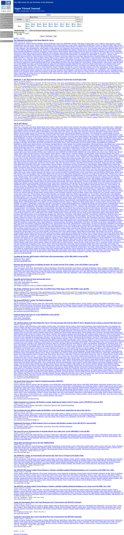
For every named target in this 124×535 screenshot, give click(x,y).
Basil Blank (85, 384)
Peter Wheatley (102, 248)
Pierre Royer (90, 226)
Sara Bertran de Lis (75, 329)
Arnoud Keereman (19, 187)
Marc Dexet (59, 162)
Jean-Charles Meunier (101, 203)
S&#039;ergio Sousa (114, 234)
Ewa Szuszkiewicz (117, 237)
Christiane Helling (39, 181)
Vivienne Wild (118, 371)
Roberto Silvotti (82, 232)
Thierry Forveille (45, 170)
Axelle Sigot (65, 232)
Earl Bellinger (41, 141)
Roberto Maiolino (43, 351)
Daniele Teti (27, 239)
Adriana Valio (48, 242)
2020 (51, 26)
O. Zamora (74, 413)
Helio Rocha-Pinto (70, 394)
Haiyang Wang (99, 246)
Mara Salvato (102, 65)
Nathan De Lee (38, 49)
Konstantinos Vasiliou (35, 243)
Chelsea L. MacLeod (97, 349)
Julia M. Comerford (51, 334)
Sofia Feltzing (29, 169)
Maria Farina (115, 167)
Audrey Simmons (47, 480)
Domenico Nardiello (94, 209)
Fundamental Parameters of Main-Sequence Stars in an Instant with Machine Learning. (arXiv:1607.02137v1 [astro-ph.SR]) (55, 423)
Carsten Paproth (93, 214)
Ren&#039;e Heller (27, 181)
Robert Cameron (28, 150)
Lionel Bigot (23, 142)
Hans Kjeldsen (62, 130)
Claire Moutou (104, 208)
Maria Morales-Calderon (103, 206)
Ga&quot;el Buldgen (56, 148)
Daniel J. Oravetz (57, 356)
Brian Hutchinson (89, 56)
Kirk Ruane (98, 226)
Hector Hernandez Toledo (34, 344)
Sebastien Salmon (65, 228)
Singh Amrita (80, 43)
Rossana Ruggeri (67, 362)
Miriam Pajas (60, 214)
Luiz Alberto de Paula (20, 161)
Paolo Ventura (112, 243)
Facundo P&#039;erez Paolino (25, 63)
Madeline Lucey (50, 60)
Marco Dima (36, 164)
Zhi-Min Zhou (65, 374)
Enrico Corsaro (18, 93)
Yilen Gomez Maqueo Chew (96, 341)
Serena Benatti (49, 141)
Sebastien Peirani (38, 357)
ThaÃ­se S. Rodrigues (65, 305)
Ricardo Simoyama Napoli (103, 232)
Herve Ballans (54, 137)
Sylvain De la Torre (19, 337)
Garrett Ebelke (104, 337)
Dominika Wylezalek (46, 73)
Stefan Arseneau (110, 43)
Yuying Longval (74, 195)
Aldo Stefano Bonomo (97, 144)
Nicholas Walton (82, 246)
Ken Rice (50, 223)
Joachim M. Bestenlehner (87, 437)
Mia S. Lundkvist (47, 272)
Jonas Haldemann (106, 178)
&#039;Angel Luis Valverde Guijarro (62, 242)
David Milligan (73, 204)
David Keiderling (29, 187)
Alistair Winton (72, 250)
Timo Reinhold (112, 222)
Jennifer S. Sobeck (77, 306)
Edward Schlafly (27, 231)
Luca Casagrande (109, 150)
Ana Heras (76, 127)
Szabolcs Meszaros (110, 112)
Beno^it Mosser (77, 208)
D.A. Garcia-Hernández (49, 462)
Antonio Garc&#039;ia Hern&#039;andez (67, 172)
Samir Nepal (70, 62)
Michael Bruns (27, 148)
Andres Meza (106, 352)
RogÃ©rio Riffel (46, 360)
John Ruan (59, 362)
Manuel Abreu (18, 131)
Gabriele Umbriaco (19, 242)
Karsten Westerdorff (77, 248)
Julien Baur (24, 329)
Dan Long (67, 349)
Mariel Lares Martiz (77, 192)
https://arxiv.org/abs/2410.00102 (23, 120)
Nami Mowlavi (113, 208)
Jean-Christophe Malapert (21, 198)
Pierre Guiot (42, 178)
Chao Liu (61, 349)
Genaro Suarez (37, 368)
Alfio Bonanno (46, 144)
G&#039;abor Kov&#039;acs (105, 189)
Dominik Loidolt (64, 195)
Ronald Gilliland (61, 462)
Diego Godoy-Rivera (53, 111)
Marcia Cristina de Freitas (83, 159)
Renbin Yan (66, 73)
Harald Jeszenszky (66, 184)
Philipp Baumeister (97, 139)
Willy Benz (118, 128)
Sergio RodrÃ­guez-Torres (91, 360)
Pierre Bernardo (101, 141)
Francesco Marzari (106, 200)
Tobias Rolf (120, 225)
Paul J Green (110, 53)
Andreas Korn (55, 434)
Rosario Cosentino (36, 156)
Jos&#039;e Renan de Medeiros (112, 159)
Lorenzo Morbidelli (33, 437)
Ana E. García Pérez (76, 492)
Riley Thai (53, 70)
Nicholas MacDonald (85, 349)
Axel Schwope (68, 67)
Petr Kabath (53, 130)
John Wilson (27, 373)
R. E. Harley (83, 343)
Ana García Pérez (118, 459)
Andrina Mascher (18, 201)
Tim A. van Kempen (101, 242)
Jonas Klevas (34, 189)
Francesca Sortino (103, 234)
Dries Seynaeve (108, 231)
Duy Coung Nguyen (51, 387)
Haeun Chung (118, 332)
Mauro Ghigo (68, 173)
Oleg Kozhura (27, 190)
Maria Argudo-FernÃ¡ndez (100, 326)
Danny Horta (72, 56)
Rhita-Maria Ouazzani (27, 214)
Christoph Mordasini (19, 208)
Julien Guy (56, 343)
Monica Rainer (93, 220)
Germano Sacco (54, 437)
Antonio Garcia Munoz (86, 172)
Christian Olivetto (58, 212)
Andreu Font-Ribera (49, 340)
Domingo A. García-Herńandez (61, 492)
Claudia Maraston (117, 351)
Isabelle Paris (115, 356)
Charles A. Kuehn (31, 272)
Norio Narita (104, 209)
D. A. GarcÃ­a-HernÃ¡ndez (25, 306)
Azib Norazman (113, 211)
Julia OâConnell (36, 356)
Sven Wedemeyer (18, 248)
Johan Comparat (74, 48)
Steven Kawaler (105, 186)
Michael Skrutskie (57, 480)
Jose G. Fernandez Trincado (114, 70)
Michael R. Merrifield (84, 352)
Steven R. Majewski (54, 351)
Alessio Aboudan (116, 130)
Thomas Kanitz (64, 186)
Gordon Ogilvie (39, 212)
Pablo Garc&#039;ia (74, 53)
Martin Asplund (83, 136)
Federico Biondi (56, 142)
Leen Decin (54, 161)
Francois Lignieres (27, 195)
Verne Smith (98, 292)
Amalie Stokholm (101, 236)
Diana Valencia (29, 242)
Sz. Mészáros (59, 459)
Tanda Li (39, 272)
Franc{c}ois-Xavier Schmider (40, 231)
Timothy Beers (25, 11)
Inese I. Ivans (40, 346)
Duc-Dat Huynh (92, 183)
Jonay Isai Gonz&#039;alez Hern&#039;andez (70, 175)
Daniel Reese (86, 222)
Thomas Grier (41, 343)
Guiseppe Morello (49, 208)
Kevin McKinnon (101, 60)
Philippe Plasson (110, 217)
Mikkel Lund (118, 195)
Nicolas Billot (32, 142)
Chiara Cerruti (104, 151)
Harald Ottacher (109, 212)
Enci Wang (45, 371)
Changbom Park (18, 357)
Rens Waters (107, 246)
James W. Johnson (39, 57)
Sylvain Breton (66, 147)
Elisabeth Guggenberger (67, 405)
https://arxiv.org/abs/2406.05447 (23, 253)
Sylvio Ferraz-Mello (59, 169)
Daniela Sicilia (38, 232)
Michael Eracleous (45, 338)
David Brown (107, 147)
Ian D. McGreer (63, 352)
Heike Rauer (17, 127)
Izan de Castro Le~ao (56, 159)
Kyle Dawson (47, 335)
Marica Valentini (38, 242)
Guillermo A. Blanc (105, 329)
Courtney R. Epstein (19, 505)
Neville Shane (102, 394)
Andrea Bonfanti (67, 144)
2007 (33, 24)
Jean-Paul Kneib (26, 348)
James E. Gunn (22, 392)
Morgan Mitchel (92, 204)
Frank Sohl (84, 234)
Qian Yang (73, 73)
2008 (39, 24)
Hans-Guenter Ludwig (108, 195)
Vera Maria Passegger (30, 215)
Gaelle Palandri (77, 214)
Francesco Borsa (40, 145)
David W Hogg (47, 56)
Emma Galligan (63, 53)
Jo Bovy (37, 46)
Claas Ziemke (96, 251)
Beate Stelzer (82, 236)
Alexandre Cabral (117, 148)
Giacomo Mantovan (82, 198)
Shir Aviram (30, 45)
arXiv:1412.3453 (18, 452)
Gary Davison (109, 158)
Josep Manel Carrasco (97, 150)
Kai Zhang (25, 374)
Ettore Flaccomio (102, 169)
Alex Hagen (62, 343)
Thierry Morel (40, 208)
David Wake (20, 371)
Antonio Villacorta (104, 245)
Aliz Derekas (41, 162)
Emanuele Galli (41, 172)
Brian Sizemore (18, 68)
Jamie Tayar (46, 70)
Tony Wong (30, 73)
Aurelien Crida (85, 156)
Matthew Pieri (114, 357)
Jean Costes (45, 156)
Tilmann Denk (33, 162)
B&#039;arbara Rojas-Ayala (108, 225)
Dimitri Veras (34, 245)
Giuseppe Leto (86, 194)
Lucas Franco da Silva (79, 170)
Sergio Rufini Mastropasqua (110, 226)
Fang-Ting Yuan (99, 373)
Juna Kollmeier (52, 293)
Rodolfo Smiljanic (24, 234)
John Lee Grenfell (34, 176)
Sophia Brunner (94, 384)
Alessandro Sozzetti (34, 236)
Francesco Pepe (91, 215)
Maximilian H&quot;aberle (101, 56)
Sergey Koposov (113, 436)
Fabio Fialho (69, 169)
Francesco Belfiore (52, 329)
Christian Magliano (78, 197)
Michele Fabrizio (96, 167)
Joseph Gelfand (85, 53)
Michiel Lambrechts (27, 192)
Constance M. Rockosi (77, 360)
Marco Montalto (60, 206)
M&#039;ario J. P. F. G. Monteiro (74, 206)
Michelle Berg (90, 45)
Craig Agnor (73, 131)
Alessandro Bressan (55, 147)
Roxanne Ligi (17, 195)
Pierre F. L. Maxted (71, 201)
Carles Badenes (47, 45)
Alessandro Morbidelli (117, 206)
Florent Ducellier (34, 166)
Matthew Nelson (40, 387)
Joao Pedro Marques (46, 200)
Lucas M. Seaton (77, 67)
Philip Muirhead (41, 209)
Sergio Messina (56, 203)
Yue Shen (111, 67)
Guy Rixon (94, 223)
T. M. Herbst (101, 54)
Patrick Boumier (104, 145)
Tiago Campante (48, 150)
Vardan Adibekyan (45, 131)
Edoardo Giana (77, 173)
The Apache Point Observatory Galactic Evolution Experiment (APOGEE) (38, 381)
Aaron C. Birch (66, 142)
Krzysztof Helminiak (50, 181)
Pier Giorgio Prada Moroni (97, 218)
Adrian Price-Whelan (88, 63)
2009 (45, 24)
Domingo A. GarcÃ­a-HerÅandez (56, 476)
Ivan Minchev (34, 282)
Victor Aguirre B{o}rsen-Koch (86, 131)
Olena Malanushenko (66, 351)
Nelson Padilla (74, 356)
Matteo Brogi (90, 147)
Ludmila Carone (86, 150)
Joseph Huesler (64, 183)
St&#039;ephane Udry (95, 128)
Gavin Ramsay (85, 128)
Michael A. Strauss (108, 367)
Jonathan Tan (38, 70)
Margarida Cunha (105, 156)
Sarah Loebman (28, 60)
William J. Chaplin (85, 106)
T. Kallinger (98, 346)
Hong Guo (49, 343)
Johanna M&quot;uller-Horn (59, 62)
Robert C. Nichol (113, 354)
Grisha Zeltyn (108, 73)
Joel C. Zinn (64, 83)
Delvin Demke (103, 49)
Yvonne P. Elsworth (76, 87)
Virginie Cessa (113, 151)
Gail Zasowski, (81, 416)
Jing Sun (44, 368)
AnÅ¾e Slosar (107, 365)
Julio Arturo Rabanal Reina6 (51, 220)
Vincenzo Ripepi (85, 223)
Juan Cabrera (32, 127)
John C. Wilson (31, 389)
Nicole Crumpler (92, 48)
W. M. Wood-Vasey (36, 373)
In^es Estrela (66, 167)
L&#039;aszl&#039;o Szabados (72, 237)
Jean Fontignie (18, 170)
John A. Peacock (28, 357)
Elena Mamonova (53, 198)
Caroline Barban (71, 137)
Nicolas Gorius (102, 175)
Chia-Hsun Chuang (108, 332)
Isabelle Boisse (27, 144)
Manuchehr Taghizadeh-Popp (56, 368)
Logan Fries (108, 51)
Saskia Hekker (93, 54)
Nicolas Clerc (32, 334)
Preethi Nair (76, 354)
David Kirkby (117, 346)
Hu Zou (89, 374)
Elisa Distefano (67, 164)
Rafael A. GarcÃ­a (81, 303)
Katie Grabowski (94, 53)
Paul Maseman (18, 387)
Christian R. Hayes (113, 343)
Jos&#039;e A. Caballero (105, 148)
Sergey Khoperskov (96, 57)
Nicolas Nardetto (83, 209)
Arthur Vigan (95, 245)
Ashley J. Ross (42, 362)
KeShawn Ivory (49, 346)
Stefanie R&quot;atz (46, 222)
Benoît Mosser (35, 494)
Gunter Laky (114, 190)
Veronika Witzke (90, 250)
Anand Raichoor (85, 359)
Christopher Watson (117, 246)
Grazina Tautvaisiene (88, 436)
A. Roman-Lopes (90, 416)
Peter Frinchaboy (117, 51)
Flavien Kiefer (78, 187)
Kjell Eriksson (22, 167)
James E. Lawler (118, 386)
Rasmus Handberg (19, 180)
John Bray (46, 147)
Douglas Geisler (45, 341)
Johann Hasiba (47, 180)
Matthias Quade (24, 220)
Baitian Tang (68, 368)
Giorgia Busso (85, 148)
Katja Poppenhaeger (19, 218)
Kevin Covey (83, 48)
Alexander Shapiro (19, 232)
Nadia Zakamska (81, 73)
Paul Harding (76, 343)
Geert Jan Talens (18, 239)
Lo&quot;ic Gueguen (107, 176)
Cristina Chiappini (54, 48)
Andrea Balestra (37, 137)
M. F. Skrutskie (98, 365)
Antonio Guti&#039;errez (63, 178)
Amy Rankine (23, 65)
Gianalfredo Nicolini (54, 211)
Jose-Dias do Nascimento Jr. (79, 164)
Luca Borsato (49, 145)
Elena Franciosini (44, 437)
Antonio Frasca (90, 170)
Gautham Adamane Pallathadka (34, 43)
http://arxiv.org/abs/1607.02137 (22, 428)
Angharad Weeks (28, 248)
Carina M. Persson (109, 215)
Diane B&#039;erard (70, 141)
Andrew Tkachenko (88, 70)
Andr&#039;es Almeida (69, 43)
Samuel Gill (85, 173)
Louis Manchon (63, 198)
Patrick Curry (114, 156)
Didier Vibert (60, 245)
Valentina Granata (23, 176)
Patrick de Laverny (65, 436)
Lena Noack (84, 211)
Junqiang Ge (37, 341)
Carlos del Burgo (98, 161)
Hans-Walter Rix (32, 65)
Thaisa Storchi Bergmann (95, 367)
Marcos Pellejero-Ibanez (50, 357)
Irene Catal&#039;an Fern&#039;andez (66, 151)
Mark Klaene (17, 348)
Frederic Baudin (87, 139)
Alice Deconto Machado (80, 335)
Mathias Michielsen (32, 204)
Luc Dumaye (43, 166)
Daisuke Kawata (115, 186)
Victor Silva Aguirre (113, 292)
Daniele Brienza (75, 147)
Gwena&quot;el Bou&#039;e (81, 145)
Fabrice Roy (83, 226)
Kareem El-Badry (63, 51)
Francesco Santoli (61, 229)
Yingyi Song (39, 68)
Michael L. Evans (68, 338)
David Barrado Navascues (42, 139)
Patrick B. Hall (64, 54)
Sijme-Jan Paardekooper (40, 214)
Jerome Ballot (63, 137)
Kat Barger (62, 327)
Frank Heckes (110, 180)
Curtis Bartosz (84, 327)
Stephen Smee (94, 387)
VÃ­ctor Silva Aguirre (111, 505)
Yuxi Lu (43, 60)
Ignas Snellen (56, 234)
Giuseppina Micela (113, 203)
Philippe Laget (106, 190)
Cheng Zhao (32, 374)
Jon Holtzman (56, 56)
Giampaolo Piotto (55, 128)
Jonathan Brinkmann (66, 330)
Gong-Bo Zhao (41, 374)
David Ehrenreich (88, 166)
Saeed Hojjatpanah (33, 183)
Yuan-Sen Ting (78, 70)
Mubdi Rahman (76, 359)
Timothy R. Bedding (42, 507)
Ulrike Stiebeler (91, 236)
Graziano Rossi (50, 362)
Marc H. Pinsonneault (20, 83)
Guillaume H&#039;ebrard (98, 180)
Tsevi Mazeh (80, 201)
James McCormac (112, 201)
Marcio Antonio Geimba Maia (29, 351)
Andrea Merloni (118, 60)
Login (2, 40)
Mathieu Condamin (93, 155)
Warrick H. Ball (55, 405)
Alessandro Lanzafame (65, 192)
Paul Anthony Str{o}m (27, 237)
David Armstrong (62, 136)
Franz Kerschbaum (60, 187)
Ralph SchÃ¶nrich (108, 363)
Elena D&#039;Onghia (111, 48)
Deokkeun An (87, 305)
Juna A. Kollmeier (28, 59)
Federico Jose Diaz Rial (108, 162)
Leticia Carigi (98, 46)
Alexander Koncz (73, 189)
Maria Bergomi (91, 141)
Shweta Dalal (33, 158)
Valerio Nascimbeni (113, 209)
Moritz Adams (36, 131)
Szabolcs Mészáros (23, 449)
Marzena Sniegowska (29, 68)
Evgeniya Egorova (53, 51)
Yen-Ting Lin (54, 349)
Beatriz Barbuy (54, 327)
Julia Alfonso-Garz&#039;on (73, 133)
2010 (51, 24)
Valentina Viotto (29, 246)
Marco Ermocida (31, 167)
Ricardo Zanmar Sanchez (44, 251)
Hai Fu (79, 340)
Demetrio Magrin (89, 197)
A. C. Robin (61, 394)
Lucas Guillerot (33, 178)
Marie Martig (17, 446)
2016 (28, 26)
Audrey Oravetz (107, 62)
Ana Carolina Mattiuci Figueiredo (55, 201)
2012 (62, 24)
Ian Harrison (28, 180)
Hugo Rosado (33, 226)
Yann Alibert (85, 133)
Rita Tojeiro (115, 368)
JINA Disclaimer (4, 36)
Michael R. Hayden (42, 392)
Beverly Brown (98, 147)
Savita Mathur (27, 86)
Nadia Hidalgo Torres (95, 181)
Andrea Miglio (55, 204)
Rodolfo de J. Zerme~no (30, 74)
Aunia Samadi (97, 228)
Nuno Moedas (102, 204)
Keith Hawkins (73, 54)
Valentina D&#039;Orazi (105, 164)
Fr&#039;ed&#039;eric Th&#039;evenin (50, 239)
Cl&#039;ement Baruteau (67, 139)
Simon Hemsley (61, 181)
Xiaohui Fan (81, 51)
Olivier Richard (58, 223)
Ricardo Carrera (49, 332)
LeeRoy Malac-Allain (117, 197)
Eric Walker (23, 389)
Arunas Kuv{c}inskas (47, 190)
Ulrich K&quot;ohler (55, 189)
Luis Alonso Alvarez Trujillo (48, 134)
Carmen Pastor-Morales (43, 215)
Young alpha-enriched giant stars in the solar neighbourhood (34, 443)
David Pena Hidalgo (80, 215)
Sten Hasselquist (92, 343)
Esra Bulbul (79, 46)
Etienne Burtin (96, 330)
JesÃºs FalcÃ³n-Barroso (80, 338)
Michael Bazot (116, 139)
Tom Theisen (34, 239)
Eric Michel (23, 204)
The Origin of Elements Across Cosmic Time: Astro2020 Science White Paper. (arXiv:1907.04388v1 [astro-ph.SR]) (51, 289)
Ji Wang (87, 71)
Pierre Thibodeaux (69, 70)
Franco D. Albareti (19, 326)
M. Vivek (115, 370)
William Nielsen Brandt (46, 46)
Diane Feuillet (29, 340)
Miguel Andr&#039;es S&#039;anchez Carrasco (30, 229)
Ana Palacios (68, 214)
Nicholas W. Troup (37, 395)
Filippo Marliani (96, 127)
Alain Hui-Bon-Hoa (74, 183)
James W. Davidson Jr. (37, 335)
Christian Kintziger (88, 187)
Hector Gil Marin (65, 341)
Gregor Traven (30, 240)
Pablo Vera (60, 71)
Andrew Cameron (38, 150)
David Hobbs (114, 181)
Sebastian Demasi (82, 49)
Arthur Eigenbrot (113, 337)
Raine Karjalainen (85, 186)
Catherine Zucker (18, 74)
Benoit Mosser (67, 89)
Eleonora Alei (41, 133)
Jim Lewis (105, 436)
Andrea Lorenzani (96, 195)
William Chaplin (23, 153)
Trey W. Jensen (66, 346)
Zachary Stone (75, 68)
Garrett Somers (36, 367)
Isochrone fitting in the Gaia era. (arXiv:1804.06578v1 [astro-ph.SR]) (36, 314)
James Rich (116, 359)
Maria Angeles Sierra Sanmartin (52, 232)
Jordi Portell (45, 218)
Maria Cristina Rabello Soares (68, 220)
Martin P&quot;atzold (56, 215)
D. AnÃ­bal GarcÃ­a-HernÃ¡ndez (98, 390)
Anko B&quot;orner (109, 144)
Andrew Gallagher (31, 172)
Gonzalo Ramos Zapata (34, 222)
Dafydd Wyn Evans (75, 167)
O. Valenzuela (57, 370)
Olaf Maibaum (107, 197)
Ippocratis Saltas (75, 228)
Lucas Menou (24, 203)
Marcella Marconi (103, 198)
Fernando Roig (96, 225)
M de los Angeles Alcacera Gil (28, 133)
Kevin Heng (69, 181)
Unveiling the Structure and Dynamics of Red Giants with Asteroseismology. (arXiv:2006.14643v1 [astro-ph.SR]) (51, 256)
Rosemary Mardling (113, 198)
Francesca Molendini (112, 204)
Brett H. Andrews (71, 326)
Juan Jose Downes (56, 337)
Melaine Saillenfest (44, 228)
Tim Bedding (22, 141)
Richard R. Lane (54, 348)
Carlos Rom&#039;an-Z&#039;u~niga (48, 65)
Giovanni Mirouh (82, 204)
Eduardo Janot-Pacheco (43, 130)
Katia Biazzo (109, 141)
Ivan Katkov (76, 57)
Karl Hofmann (23, 183)
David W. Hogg (52, 344)
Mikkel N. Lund (118, 269)
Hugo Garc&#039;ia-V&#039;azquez (103, 172)
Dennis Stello (26, 90)
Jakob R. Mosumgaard (50, 268)
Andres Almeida (41, 326)
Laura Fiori (94, 169)
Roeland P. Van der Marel (49, 71)
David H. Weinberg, (48, 395)
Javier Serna (95, 67)
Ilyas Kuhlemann (58, 190)
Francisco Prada (33, 359)
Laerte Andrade (95, 134)
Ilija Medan (110, 60)
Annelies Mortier (67, 208)
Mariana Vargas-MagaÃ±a (82, 370)
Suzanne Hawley (102, 343)
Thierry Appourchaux (108, 128)
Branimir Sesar (50, 365)
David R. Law (80, 348)
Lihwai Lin (42, 349)
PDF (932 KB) (25, 513)
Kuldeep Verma (51, 245)
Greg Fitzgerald (44, 386)
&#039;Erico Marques (34, 200)
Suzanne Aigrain (107, 131)
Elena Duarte (25, 166)
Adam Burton (102, 384)
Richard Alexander (59, 133)
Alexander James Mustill (71, 209)
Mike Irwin (117, 183)
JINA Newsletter (4, 34)
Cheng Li (113, 348)
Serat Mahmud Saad (92, 65)
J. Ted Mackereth (108, 349)
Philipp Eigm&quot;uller (100, 166)
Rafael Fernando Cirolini (21, 334)
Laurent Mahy (98, 197)
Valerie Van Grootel (89, 242)
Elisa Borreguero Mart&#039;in (27, 145)
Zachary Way (93, 71)
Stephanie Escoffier (56, 338)
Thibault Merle (32, 203)
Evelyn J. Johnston (60, 57)
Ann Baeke (120, 136)
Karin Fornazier (35, 170)
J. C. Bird (40, 415)
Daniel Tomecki (104, 239)
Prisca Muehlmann (31, 209)
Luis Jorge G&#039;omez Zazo (32, 175)
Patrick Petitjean (105, 357)
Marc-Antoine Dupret (65, 166)
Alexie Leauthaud (89, 348)
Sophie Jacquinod (31, 184)
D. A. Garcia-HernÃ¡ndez (114, 340)
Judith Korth (82, 189)
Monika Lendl (77, 194)
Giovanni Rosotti (42, 226)
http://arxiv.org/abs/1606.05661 (22, 439)
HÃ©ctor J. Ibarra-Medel (29, 346)
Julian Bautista (32, 329)
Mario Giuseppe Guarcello (93, 176)
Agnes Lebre (26, 194)
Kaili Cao (106, 98)
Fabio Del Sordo (108, 161)
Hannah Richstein (19, 360)
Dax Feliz (21, 169)
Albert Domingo (92, 164)
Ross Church (115, 153)
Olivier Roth (50, 226)
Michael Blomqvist (19, 330)
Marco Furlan (109, 170)
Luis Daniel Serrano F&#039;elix (39, 53)
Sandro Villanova (68, 71)
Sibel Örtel (90, 271)
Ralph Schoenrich (38, 434)
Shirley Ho (45, 344)
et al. (24, 274)
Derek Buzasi (93, 148)
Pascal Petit (40, 217)
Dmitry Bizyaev (117, 45)
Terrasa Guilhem (24, 178)
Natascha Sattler (18, 67)
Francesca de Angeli (24, 159)
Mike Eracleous (73, 51)
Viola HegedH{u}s (83, 54)
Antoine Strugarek (39, 237)
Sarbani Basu (17, 104)
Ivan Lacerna (77, 59)
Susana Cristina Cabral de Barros (40, 159)
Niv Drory (118, 49)
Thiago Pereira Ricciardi (40, 223)
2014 (74, 24)
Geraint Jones (23, 186)
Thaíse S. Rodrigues (56, 271)
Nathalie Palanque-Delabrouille (88, 356)
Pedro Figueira (86, 169)
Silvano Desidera (50, 162)
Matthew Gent (50, 173)
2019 (45, 26)
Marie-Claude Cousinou (91, 334)
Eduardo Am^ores (85, 134)
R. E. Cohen (47, 415)
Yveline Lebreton (35, 194)
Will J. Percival (71, 357)
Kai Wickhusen (24, 250)
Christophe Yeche (89, 373)
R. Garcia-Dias (102, 340)
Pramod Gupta (47, 54)
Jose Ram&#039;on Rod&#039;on (107, 220)
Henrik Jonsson (60, 112)
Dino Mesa (49, 203)
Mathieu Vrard (112, 86)
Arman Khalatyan (86, 57)
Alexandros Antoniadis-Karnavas (109, 134)
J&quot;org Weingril (39, 248)
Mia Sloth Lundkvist (19, 197)
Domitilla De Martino (97, 159)
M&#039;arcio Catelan (84, 151)
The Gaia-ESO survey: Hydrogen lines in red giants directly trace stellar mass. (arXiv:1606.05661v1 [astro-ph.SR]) (52, 431)
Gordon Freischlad (61, 340)
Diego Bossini (58, 145)
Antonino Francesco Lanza (51, 192)
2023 (68, 26)
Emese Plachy (101, 217)
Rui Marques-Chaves (19, 352)
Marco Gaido (21, 172)
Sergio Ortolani (87, 212)
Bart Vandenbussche (22, 243)
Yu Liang (27, 349)
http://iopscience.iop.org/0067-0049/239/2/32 (26, 311)
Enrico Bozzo (30, 147)
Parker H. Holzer (87, 344)
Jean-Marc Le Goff (100, 348)
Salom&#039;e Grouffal (69, 176)
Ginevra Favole (99, 338)
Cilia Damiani (50, 158)
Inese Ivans (60, 392)
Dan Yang (29, 251)
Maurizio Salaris (55, 228)
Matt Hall (69, 343)
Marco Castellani (32, 151)
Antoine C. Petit (31, 217)
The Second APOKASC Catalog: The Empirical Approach (33, 300)
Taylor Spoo (43, 117)
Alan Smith (85, 130)
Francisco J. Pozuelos (84, 218)
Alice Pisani (25, 359)
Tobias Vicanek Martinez (71, 245)
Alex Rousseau (67, 226)
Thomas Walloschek (71, 246)
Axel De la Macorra (114, 335)
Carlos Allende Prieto (96, 133)
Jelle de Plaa (30, 161)
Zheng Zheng (116, 73)
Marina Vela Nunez (80, 243)
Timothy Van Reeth (113, 242)
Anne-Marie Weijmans (104, 71)
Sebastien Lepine (96, 59)
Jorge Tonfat (113, 239)
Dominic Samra (106, 228)
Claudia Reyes (95, 114)
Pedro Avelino (113, 136)
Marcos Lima (34, 349)
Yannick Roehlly (86, 225)
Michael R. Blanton (29, 46)
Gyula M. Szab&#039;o (105, 237)
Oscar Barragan (54, 139)
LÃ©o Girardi (55, 305)
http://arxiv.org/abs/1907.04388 (22, 296)
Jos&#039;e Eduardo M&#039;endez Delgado (63, 49)
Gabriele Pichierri (58, 217)
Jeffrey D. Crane (111, 334)
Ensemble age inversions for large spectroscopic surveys (32, 279)
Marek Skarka (116, 232)
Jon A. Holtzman (77, 344)
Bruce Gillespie (55, 341)
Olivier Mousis (95, 208)
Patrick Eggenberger (76, 166)
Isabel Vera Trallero (25, 245)
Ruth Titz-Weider (83, 239)
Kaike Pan (100, 356)
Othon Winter (51, 250)
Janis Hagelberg (96, 178)
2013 (68, 24)
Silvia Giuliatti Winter (102, 173)
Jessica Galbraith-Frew (71, 390)
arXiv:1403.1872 (18, 526)
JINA (2, 31)
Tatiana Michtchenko (44, 204)
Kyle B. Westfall (90, 371)
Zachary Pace (66, 356)
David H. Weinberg (80, 371)
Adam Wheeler (115, 71)
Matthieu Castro (41, 151)
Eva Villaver (113, 245)
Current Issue (3, 13)
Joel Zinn (64, 303)
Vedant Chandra (44, 48)
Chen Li (108, 348)
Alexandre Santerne (50, 229)
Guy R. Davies (38, 269)
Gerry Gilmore (95, 434)
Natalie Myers (26, 62)
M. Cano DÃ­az (28, 332)
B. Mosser (30, 416)
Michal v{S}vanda (57, 237)
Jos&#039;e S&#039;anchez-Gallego (24, 70)
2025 (80, 26)
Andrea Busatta (76, 148)
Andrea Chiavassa (66, 153)
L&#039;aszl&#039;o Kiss (113, 187)
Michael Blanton (116, 329)
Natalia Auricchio (103, 136)
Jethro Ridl (27, 360)
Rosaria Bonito (86, 144)
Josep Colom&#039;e (82, 155)
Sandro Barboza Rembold (98, 359)
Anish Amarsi (60, 134)
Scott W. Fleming (39, 340)
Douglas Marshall (70, 200)
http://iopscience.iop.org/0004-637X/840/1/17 (26, 419)
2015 (80, 24)
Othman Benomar (59, 141)
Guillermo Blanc (18, 46)
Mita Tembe (90, 368)
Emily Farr (89, 51)
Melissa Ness (78, 62)
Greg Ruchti (47, 434)
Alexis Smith (41, 234)
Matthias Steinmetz (65, 68)
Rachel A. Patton (109, 101)
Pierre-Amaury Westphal (90, 248)
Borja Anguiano (40, 295)
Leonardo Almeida (107, 133)
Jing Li (104, 59)
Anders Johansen (112, 184)
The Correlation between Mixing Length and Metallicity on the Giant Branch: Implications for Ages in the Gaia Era (52, 410)
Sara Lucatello (35, 293)
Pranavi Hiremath (38, 56)
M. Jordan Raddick (65, 359)
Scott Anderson (61, 326)
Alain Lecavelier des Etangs (48, 194)
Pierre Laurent (71, 348)
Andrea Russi (28, 228)
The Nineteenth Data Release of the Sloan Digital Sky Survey (34, 40)
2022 (62, 26)
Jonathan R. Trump (28, 71)
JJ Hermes (86, 181)
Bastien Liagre (23, 101)
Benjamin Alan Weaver (54, 371)
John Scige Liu (55, 195)
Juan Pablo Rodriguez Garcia (59, 225)
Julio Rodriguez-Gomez (74, 225)
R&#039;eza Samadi (86, 228)
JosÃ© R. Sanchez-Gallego (26, 363)
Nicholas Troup (18, 71)
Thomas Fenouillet (39, 169)
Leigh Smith (48, 234)
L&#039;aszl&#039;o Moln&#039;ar (24, 206)
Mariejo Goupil (68, 127)
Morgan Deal (47, 161)
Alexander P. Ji (22, 57)
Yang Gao (84, 340)
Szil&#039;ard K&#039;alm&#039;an (48, 186)
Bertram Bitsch (75, 142)
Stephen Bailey (45, 327)
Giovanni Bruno (18, 148)
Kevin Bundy (88, 330)
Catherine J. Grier (32, 343)
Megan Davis (29, 49)
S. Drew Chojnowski (62, 473)
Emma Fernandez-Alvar (110, 338)
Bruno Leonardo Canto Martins (62, 150)
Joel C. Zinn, (82, 374)
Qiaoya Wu (37, 73)
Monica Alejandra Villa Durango (23, 51)
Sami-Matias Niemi (74, 211)
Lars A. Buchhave (37, 148)
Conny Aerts (24, 127)
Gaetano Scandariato (107, 229)
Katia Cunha (101, 48)
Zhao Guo (113, 271)
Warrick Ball (46, 137)
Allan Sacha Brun (116, 147)
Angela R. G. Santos (70, 103)
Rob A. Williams (18, 373)
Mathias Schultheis (113, 478)
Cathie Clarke (26, 155)
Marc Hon (94, 269)
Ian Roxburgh (75, 226)
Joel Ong (79, 212)
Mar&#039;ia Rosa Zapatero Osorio (62, 251)
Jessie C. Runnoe (77, 362)
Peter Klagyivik (18, 189)
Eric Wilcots (110, 371)
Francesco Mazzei (101, 201)
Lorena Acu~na (26, 131)
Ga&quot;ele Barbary (83, 137)
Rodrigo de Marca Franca (65, 170)
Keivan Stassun (55, 68)
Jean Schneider (54, 231)
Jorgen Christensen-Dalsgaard (103, 153)
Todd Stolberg (111, 387)
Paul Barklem (22, 139)
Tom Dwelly (36, 51)
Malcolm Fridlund (100, 170)
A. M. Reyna (109, 359)
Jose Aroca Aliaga (73, 136)
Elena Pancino (41, 436)
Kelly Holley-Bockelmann (65, 344)
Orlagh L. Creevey (75, 156)
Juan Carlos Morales (90, 206)
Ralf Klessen (106, 57)
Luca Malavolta (33, 198)
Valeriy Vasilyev (46, 243)
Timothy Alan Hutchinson (113, 344)
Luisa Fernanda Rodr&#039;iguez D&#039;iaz (37, 225)
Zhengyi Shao (59, 365)
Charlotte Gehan (41, 173)
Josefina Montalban (49, 206)
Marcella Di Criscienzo (69, 162)
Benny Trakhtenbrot (100, 70)
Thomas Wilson (33, 250)
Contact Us (3, 27)
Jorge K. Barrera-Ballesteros (60, 45)
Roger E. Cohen (41, 334)
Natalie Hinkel (106, 181)
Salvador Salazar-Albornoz (89, 362)
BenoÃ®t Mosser (108, 392)
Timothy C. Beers (107, 306)
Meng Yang (71, 373)
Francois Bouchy (67, 145)
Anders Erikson (50, 127)
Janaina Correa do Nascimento (75, 334)
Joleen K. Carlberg (108, 46)
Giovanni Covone (64, 156)
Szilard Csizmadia (95, 156)
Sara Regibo (94, 222)
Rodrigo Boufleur (94, 145)
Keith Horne (64, 56)
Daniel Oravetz (64, 478)
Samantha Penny (62, 357)
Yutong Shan (117, 231)
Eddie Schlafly (76, 363)
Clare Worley (24, 437)
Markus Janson (56, 184)
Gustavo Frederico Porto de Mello (59, 218)
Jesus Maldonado (43, 198)
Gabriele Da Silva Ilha (67, 335)
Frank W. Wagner (60, 246)
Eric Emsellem (36, 338)
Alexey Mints (26, 271)
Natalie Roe (115, 360)
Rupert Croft (120, 334)
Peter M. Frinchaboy (30, 109)
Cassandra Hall (116, 178)
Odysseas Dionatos (56, 164)
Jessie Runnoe (82, 65)
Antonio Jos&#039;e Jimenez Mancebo (89, 184)
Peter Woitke (99, 250)
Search (2, 18)
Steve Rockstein (102, 223)
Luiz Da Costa (56, 335)
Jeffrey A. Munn (18, 394)
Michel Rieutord (75, 223)
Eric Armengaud (113, 326)
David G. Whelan (101, 371)
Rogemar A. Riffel (36, 360)
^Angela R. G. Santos (73, 229)
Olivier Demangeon (23, 162)
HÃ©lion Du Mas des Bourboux (83, 337)
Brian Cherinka (67, 332)
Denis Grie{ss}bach (44, 176)
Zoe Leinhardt (61, 194)
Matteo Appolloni (43, 136)
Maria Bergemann (82, 141)
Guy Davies (94, 158)
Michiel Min (69, 130)
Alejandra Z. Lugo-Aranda (62, 60)
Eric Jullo (92, 346)
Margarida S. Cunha (76, 272)
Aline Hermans (78, 181)
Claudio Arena (53, 136)
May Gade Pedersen (68, 215)
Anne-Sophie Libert (104, 194)
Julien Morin (58, 208)
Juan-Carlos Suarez (94, 130)
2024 (74, 26)
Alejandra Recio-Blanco (52, 436)
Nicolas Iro (101, 183)
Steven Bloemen (111, 460)
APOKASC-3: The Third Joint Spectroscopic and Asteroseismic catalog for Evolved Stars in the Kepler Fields (50, 79)
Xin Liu (21, 60)
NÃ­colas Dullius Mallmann (93, 351)
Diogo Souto (46, 68)
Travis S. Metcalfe (19, 463)
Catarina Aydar (38, 45)
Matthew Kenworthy (49, 187)
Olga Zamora (98, 306)
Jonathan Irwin (109, 183)
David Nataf (22, 293)
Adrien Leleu (69, 194)
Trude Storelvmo (111, 236)
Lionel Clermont (45, 155)
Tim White (110, 248)
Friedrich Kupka (68, 190)
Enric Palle (85, 214)
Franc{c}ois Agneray (64, 131)
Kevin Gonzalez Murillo (90, 175)
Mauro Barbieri (94, 137)
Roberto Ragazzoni (74, 128)
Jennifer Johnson (49, 57)
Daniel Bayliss (108, 139)
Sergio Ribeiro (29, 223)
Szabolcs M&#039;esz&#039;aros (40, 62)
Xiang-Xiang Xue (58, 73)
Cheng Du (70, 337)
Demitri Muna (60, 354)
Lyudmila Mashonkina (84, 434)
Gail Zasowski (99, 73)
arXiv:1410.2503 (18, 466)
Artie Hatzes (74, 180)
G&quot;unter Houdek (45, 183)
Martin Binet (39, 142)
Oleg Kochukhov (43, 189)
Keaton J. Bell (54, 92)
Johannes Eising (112, 166)
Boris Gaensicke (54, 53)
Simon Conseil (104, 155)
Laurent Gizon (59, 127)
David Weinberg (46, 292)
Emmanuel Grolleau (56, 176)
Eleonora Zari (91, 73)
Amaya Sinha (118, 67)
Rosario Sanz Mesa (84, 229)
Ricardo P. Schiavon (31, 384)
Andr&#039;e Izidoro (20, 184)
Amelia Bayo (98, 436)
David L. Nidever (62, 387)
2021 (56, 26)
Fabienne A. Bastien (23, 415)
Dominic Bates (101, 327)
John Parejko (107, 356)
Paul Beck (83, 460)
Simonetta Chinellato (78, 153)
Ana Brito (83, 147)
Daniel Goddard (83, 341)
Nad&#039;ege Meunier (87, 203)
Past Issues (3, 16)
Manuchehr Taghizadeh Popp (73, 63)
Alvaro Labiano (87, 190)
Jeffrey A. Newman (102, 354)
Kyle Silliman (73, 232)
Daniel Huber (103, 97)
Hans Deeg (61, 161)
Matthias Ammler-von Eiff (72, 134)
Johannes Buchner (70, 46)
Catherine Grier (18, 54)
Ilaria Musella (60, 209)
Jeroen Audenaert (93, 136)
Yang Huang (79, 56)
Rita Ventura (103, 243)
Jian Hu (95, 344)
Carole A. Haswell (57, 180)
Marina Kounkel (37, 59)
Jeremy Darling (20, 49)
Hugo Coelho (54, 155)
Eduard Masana (116, 200)
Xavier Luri (29, 197)
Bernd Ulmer (96, 240)
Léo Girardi (29, 460)
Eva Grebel (103, 53)
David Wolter (107, 250)
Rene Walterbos (29, 371)
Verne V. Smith (22, 117)
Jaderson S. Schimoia (66, 363)
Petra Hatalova (66, 180)
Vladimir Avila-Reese (25, 327)
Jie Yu (34, 251)
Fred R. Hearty (67, 386)
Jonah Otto (116, 62)
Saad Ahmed (99, 131)
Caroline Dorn (116, 164)
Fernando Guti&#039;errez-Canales (81, 178)
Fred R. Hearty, (35, 308)
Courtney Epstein (34, 386)
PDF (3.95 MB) (25, 483)
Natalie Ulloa (38, 71)
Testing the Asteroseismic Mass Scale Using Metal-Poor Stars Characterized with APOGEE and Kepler (48, 517)
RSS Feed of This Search (21, 534)
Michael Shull (78, 365)
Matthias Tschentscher (69, 240)
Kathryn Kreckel (47, 59)
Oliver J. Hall (76, 269)
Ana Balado (29, 137)
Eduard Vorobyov (40, 246)
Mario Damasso (41, 158)
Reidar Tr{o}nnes (48, 240)
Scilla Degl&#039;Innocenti (73, 161)
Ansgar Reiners (102, 222)
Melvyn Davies (86, 158)
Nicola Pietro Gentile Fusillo (22, 53)
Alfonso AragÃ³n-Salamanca (84, 326)
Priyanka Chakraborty (20, 48)
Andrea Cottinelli (54, 156)
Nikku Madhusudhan (56, 197)
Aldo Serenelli (34, 84)
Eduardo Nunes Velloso (93, 243)
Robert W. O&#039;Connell (51, 478)
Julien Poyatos (73, 218)
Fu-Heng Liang (110, 59)
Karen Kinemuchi (108, 346)
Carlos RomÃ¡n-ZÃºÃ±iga (29, 362)
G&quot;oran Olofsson (70, 212)
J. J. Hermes (109, 54)
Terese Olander (48, 212)
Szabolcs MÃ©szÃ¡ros (26, 305)
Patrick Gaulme (55, 93)
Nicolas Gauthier (31, 173)
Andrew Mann (72, 198)
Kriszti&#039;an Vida (85, 245)
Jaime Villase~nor (79, 71)
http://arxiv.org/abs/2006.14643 (22, 261)
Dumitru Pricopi (110, 218)
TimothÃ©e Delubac (93, 335)
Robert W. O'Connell (45, 494)
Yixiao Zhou (87, 251)
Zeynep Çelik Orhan (44, 271)
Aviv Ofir (31, 212)
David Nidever (87, 62)
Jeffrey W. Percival (82, 357)
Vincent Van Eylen (79, 242)
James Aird (59, 43)
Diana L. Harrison (37, 180)
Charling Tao (75, 368)
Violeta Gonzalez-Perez (111, 341)
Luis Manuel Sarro (96, 229)
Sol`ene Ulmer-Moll (106, 240)
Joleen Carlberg (107, 293)
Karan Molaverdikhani (25, 354)
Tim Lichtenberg (115, 194)
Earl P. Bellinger (18, 405)
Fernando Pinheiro (81, 217)
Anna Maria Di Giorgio (82, 162)
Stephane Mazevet (90, 201)
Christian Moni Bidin (107, 45)
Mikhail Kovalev (72, 434)
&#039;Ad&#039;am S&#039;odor (71, 234)
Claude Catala (51, 151)
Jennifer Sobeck (82, 292)
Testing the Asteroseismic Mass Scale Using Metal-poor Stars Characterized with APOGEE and (47, 502)
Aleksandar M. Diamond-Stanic (34, 337)
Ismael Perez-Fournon (94, 357)
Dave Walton (91, 246)
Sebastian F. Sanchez (112, 65)
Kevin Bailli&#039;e (19, 137)
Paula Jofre (30, 57)
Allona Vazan (70, 243)
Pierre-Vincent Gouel (113, 175)
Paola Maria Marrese (58, 200)
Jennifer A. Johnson (64, 100)
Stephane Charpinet (33, 153)
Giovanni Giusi (113, 173)
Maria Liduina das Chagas (73, 158)
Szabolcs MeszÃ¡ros (96, 352)
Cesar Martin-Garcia (107, 127)
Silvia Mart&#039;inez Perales (84, 200)
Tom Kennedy (39, 187)
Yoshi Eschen (58, 167)
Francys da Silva (24, 158)
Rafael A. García (57, 269)
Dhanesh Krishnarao (58, 59)
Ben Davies (101, 158)
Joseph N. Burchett (88, 46)
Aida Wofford (22, 73)
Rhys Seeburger (87, 67)
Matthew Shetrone (76, 115)
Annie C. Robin (66, 360)
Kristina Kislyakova (99, 187)
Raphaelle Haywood (84, 180)
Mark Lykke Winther (61, 250)
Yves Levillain (95, 194)
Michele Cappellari (38, 332)
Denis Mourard (86, 208)
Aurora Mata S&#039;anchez (115, 68)
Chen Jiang (75, 184)
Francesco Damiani (60, 158)
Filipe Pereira (99, 215)
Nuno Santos (77, 130)
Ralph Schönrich (74, 523)
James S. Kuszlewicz (19, 272)
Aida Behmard (82, 45)
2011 (56, 24)
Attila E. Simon (91, 232)
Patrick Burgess (66, 148)
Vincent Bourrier (114, 145)
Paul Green (23, 343)
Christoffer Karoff (96, 186)
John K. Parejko (52, 394)
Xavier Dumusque (53, 166)
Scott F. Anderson (100, 43)
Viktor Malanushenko (79, 351)
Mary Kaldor (69, 57)
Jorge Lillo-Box (37, 195)
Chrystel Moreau (30, 208)
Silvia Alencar (50, 133)
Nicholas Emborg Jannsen (44, 184)
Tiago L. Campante (102, 268)
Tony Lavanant (105, 192)
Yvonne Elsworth (47, 269)
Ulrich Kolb (64, 189)
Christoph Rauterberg (59, 222)
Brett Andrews (75, 475)
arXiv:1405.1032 (18, 499)
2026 (28, 28)
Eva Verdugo (42, 245)
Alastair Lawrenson (115, 192)
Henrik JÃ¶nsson (46, 306)
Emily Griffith (27, 54)
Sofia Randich (104, 434)
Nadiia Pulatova (98, 63)
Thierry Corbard (113, 155)
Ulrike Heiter (118, 180)
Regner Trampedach (19, 240)
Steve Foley (120, 169)
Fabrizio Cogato (70, 155)
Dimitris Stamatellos (46, 236)
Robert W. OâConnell (41, 394)
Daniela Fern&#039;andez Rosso (68, 65)
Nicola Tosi (120, 239)
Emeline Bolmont (36, 144)
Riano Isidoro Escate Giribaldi (45, 167)
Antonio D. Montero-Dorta (39, 354)
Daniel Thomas (99, 368)
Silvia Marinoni (23, 200)
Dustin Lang (63, 348)
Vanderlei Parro (102, 214)
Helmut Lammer (38, 192)
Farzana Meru (41, 203)
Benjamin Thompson (26, 395)
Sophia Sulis (48, 237)
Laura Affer (54, 131)
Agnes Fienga (77, 169)
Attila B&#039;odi (102, 142)
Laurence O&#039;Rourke (25, 128)
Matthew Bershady (64, 329)
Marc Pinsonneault (59, 63)
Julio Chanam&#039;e (33, 48)
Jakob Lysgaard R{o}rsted (21, 226)
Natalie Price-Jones (54, 359)
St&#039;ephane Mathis (30, 201)
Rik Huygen (84, 183)
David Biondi (48, 142)
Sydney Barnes (30, 139)
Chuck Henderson (77, 386)
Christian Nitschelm (97, 62)
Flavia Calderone (18, 150)
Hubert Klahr (26, 189)
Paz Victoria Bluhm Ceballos (88, 142)
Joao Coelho (62, 155)
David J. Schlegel (86, 363)
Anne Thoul (65, 239)
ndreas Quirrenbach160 (36, 220)
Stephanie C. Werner (105, 130)
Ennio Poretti (29, 218)
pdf (25, 452)
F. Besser (97, 45)
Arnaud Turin (79, 240)
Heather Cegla (95, 151)
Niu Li (119, 348)
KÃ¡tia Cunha (25, 386)
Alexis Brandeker (18, 130)
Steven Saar (35, 228)
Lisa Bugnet (93, 92)
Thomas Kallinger (67, 98)
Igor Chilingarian (64, 48)
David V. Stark (53, 367)
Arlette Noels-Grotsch (94, 211)
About (2, 25)
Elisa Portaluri (38, 218)
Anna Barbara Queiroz (110, 63)
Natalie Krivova (35, 190)
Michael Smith (116, 365)
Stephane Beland (67, 389)
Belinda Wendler (58, 248)
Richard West (67, 248)
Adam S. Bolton (29, 330)
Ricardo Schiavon (54, 363)
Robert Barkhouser (67, 384)
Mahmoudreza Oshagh (98, 212)
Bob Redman (69, 222)
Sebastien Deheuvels (87, 161)
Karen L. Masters (45, 352)
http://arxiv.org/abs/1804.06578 (22, 319)
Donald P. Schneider (58, 67)
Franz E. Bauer (73, 45)
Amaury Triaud (38, 240)
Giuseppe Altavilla (24, 134)
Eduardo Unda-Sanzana (46, 370)
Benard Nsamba (24, 212)
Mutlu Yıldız (75, 271)
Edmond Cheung (76, 332)
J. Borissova (38, 330)
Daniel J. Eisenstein (30, 390)
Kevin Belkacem (31, 141)
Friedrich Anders (89, 43)
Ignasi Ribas (21, 223)
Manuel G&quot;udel (30, 130)
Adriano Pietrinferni (69, 217)
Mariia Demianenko (93, 49)
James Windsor (42, 250)
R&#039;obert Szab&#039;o (90, 237)
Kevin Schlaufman (47, 67)
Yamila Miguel (64, 204)
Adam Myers (68, 354)
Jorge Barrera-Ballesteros (73, 327)
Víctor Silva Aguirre (19, 268)
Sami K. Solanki (92, 234)
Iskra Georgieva (59, 173)
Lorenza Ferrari (49, 169)
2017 (33, 26)
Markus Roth (58, 226)
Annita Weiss (49, 248)
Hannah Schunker (71, 231)
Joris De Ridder (38, 161)
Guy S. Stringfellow (100, 68)
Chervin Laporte (86, 59)
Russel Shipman (29, 232)
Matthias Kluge (114, 57)
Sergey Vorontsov (50, 246)
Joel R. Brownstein (59, 46)
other (28, 452)
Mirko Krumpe (69, 59)
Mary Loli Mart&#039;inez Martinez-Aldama (83, 60)
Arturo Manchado (106, 351)
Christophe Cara (76, 150)
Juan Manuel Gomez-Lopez (49, 175)
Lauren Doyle (17, 166)
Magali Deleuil (41, 127)
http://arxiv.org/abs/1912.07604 (22, 275)
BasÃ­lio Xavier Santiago (42, 363)
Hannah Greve (119, 53)
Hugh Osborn (37, 128)
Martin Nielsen (64, 211)
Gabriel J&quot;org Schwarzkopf (86, 231)
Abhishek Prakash (43, 359)
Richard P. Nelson (31, 211)
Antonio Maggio (67, 197)
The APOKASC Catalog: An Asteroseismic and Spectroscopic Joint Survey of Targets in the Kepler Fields (49, 455)
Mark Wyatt (23, 251)
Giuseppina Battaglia (112, 327)
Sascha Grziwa (81, 176)
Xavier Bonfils (77, 144)
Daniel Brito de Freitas (69, 159)
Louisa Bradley (39, 147)
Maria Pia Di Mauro (95, 162)
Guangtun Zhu (74, 374)
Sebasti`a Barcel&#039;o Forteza (108, 137)
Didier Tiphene (73, 239)
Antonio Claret (18, 155)
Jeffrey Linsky (46, 195)
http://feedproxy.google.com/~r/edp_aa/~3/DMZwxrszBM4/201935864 (33, 285)
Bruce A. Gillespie (113, 390)
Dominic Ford (26, 170)
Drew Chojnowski (97, 332)
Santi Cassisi (23, 151)
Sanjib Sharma (104, 67)
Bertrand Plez (120, 217)
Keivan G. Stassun (92, 117)
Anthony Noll (104, 211)
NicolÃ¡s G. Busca (106, 330)
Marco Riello (67, 223)
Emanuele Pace (52, 214)
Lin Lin (47, 349)
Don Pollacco (65, 128)
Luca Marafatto (92, 198)
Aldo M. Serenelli (93, 394)
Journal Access (3, 20)
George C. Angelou (29, 405)
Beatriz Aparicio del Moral (30, 136)
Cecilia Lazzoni (18, 194)
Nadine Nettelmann (42, 211)
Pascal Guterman (51, 178)
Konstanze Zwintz (105, 251)
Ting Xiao (57, 373)
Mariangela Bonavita (57, 144)
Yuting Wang (37, 371)
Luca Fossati (54, 170)
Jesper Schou (62, 231)
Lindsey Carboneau (113, 268)
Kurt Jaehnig (57, 346)
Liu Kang (110, 269)
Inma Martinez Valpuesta (33, 352)
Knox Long (37, 60)
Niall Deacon (46, 49)
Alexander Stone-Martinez (87, 68)
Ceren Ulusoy (117, 240)
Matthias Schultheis (81, 394)
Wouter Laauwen (78, 190)
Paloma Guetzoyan (37, 54)
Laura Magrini (64, 437)
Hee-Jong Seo (33, 365)
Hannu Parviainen (113, 214)
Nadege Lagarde (97, 190)
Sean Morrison (18, 62)
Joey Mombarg (39, 206)
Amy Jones (86, 346)
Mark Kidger (70, 187)
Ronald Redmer (78, 222)
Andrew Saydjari (28, 67)
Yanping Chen (58, 332)
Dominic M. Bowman (20, 147)
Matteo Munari (51, 209)
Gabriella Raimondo (82, 220)
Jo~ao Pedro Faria (107, 167)
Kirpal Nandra (84, 354)
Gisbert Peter (23, 217)
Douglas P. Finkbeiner (98, 51)
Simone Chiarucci (56, 153)
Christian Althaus (34, 134)
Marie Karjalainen (74, 186)
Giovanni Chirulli (89, 153)
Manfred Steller (65, 236)
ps (27, 499)
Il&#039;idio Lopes (84, 195)
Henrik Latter (97, 192)
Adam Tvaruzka (88, 240)
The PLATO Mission (20, 123)
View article (17, 483)
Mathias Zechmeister (78, 251)
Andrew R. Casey (118, 46)
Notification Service (4, 22)
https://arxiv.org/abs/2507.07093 (23, 76)
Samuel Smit (33, 234)
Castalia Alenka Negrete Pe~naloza (44, 63)
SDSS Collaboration (19, 43)
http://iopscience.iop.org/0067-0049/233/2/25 (26, 377)
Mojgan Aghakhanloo (50, 43)
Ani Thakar (60, 70)
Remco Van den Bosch (68, 370)
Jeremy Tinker (108, 368)
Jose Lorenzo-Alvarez (85, 127)
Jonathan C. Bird (85, 329)
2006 (28, 24)
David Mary (96, 200)
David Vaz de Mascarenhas (58, 243)
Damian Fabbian (86, 167)
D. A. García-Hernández (81, 447)
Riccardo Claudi (35, 155)
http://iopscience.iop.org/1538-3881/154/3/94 (26, 398)
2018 (39, 26)
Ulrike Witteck (81, 250)
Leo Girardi (92, 173)
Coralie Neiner (21, 211)
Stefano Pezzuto (48, 217)
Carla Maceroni (37, 197)
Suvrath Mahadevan (88, 392)
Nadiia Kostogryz (91, 189)
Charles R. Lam (108, 386)
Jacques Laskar (88, 192)
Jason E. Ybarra (79, 373)
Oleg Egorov (43, 51)
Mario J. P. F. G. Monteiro (115, 272)
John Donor (111, 49)
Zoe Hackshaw (55, 54)
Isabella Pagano (45, 128)
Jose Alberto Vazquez (96, 370)
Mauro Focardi (112, 169)
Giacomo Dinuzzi (46, 164)
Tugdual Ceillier (35, 447)
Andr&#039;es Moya (19, 209)
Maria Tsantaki (58, 240)
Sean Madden (46, 197)
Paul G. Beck (53, 104)
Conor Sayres (37, 67)
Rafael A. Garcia (100, 84)
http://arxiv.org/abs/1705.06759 (22, 407)
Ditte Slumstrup (18, 274)
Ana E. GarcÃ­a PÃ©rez (55, 386)
